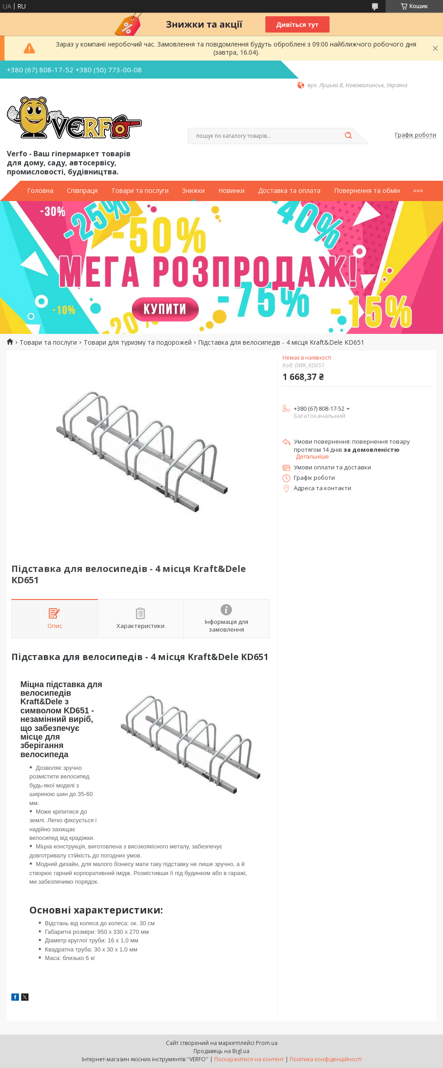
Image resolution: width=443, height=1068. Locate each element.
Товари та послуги (140, 190)
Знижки (193, 190)
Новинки (231, 190)
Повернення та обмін (367, 190)
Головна (40, 190)
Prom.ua (267, 1043)
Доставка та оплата (289, 190)
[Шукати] (348, 136)
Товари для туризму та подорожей (138, 342)
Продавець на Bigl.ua (221, 1051)
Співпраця (82, 190)
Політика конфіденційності (326, 1059)
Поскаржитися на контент (249, 1059)
